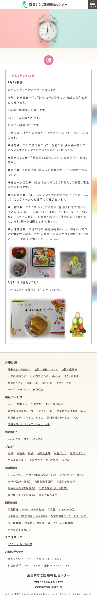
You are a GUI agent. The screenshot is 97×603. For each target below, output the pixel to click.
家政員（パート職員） (71, 474)
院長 (31, 453)
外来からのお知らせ (19, 369)
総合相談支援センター (21, 529)
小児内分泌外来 (39, 376)
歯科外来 (32, 382)
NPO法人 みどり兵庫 (20, 544)
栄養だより (60, 453)
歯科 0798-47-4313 (56, 565)
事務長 (21, 453)
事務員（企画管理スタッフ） (41, 474)
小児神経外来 (69, 369)
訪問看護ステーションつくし (62, 417)
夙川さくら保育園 (34, 522)
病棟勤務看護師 (43, 481)
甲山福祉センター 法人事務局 (26, 509)
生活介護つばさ (54, 404)
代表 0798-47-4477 (20, 558)
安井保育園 (14, 522)
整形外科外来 (16, 382)
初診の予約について (46, 369)
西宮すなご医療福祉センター (48, 4)
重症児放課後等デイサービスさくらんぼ (30, 410)
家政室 (66, 460)
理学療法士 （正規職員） (22, 494)
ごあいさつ (14, 438)
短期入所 (22, 404)
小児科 (56, 376)
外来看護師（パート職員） (53, 488)
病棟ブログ (36, 460)
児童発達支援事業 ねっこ (72, 410)
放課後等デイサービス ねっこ (25, 417)
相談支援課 (44, 453)
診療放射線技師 (66, 481)
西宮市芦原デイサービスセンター (70, 516)
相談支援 (36, 404)
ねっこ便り (52, 460)
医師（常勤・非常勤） (19, 481)
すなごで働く (15, 474)
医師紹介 (38, 389)
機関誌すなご (78, 453)
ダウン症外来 (71, 376)
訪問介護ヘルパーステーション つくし (29, 424)
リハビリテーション (19, 389)
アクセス (38, 438)
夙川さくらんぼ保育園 (60, 522)
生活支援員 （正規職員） (22, 488)
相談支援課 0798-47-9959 (24, 565)
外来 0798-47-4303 (48, 558)
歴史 (26, 438)
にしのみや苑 (66, 509)
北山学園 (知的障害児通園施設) (27, 516)
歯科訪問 (46, 382)
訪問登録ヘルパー (49, 494)
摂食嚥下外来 (64, 382)
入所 (10, 404)
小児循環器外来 (17, 376)
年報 (10, 453)
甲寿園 (52, 509)
